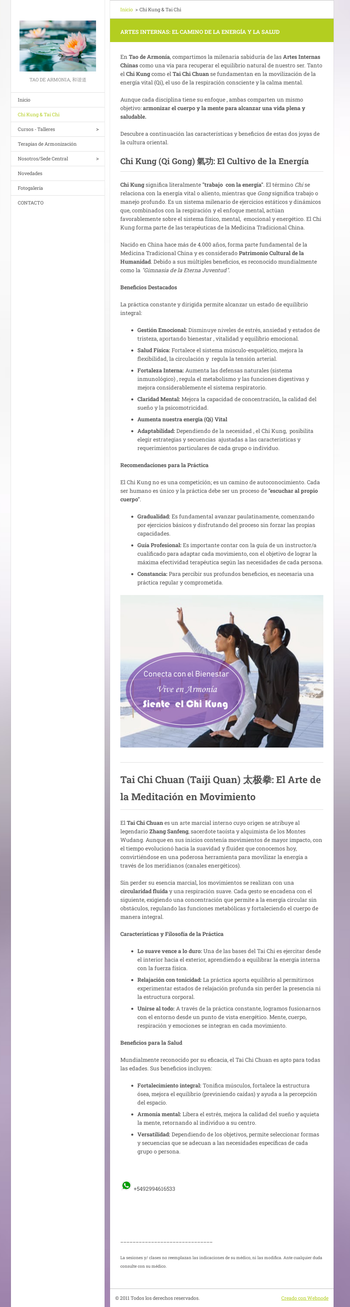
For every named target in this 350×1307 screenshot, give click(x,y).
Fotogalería (30, 188)
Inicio (24, 99)
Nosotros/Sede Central (43, 158)
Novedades (30, 173)
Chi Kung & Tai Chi (38, 114)
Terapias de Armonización (47, 144)
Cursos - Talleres (36, 129)
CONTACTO (30, 202)
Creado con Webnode (304, 1298)
